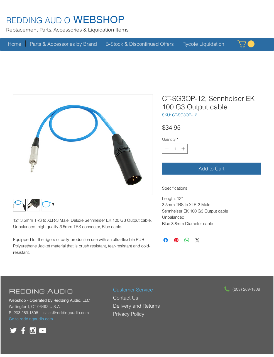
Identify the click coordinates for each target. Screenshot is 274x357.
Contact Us (125, 298)
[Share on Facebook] (165, 240)
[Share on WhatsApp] (187, 240)
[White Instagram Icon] (32, 330)
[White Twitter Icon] (13, 330)
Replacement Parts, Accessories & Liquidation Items (67, 30)
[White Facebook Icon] (23, 330)
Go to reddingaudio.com (31, 318)
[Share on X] (197, 240)
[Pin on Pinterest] (176, 240)
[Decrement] (166, 148)
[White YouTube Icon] (42, 330)
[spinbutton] (175, 148)
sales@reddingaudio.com (66, 312)
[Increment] (183, 148)
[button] (246, 43)
